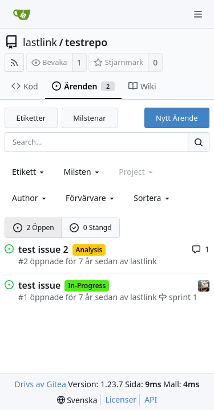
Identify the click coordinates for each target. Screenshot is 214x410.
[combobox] (29, 171)
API (150, 399)
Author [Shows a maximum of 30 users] (30, 197)
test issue (39, 285)
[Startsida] (22, 14)
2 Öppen (33, 227)
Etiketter (31, 118)
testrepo (86, 42)
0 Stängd (91, 227)
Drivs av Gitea (40, 384)
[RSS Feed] (14, 62)
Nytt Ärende (176, 118)
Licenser (121, 399)
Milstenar (89, 118)
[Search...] (198, 142)
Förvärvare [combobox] (91, 197)
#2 (23, 261)
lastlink (40, 42)
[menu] (152, 198)
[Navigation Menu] (198, 14)
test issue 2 (43, 249)
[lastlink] (203, 284)
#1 (23, 297)
